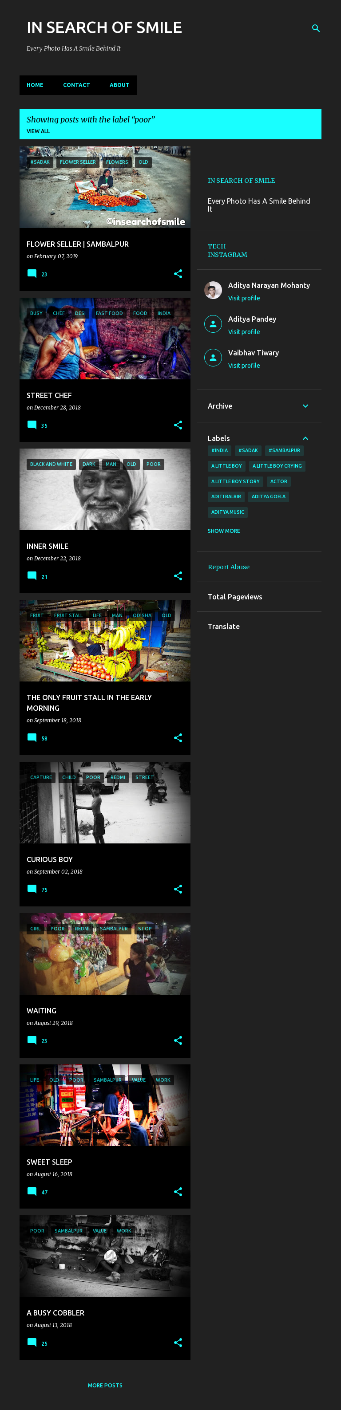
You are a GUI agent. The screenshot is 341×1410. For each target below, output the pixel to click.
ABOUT (120, 85)
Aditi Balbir (226, 496)
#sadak (248, 450)
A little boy (226, 466)
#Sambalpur (284, 450)
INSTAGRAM (227, 255)
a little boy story (235, 481)
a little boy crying (277, 466)
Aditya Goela (268, 496)
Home (35, 85)
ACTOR (278, 481)
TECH (217, 246)
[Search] (316, 28)
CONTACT (76, 85)
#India (219, 450)
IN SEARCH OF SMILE (104, 27)
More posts (105, 1385)
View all (38, 131)
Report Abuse (229, 567)
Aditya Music (227, 512)
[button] (178, 274)
